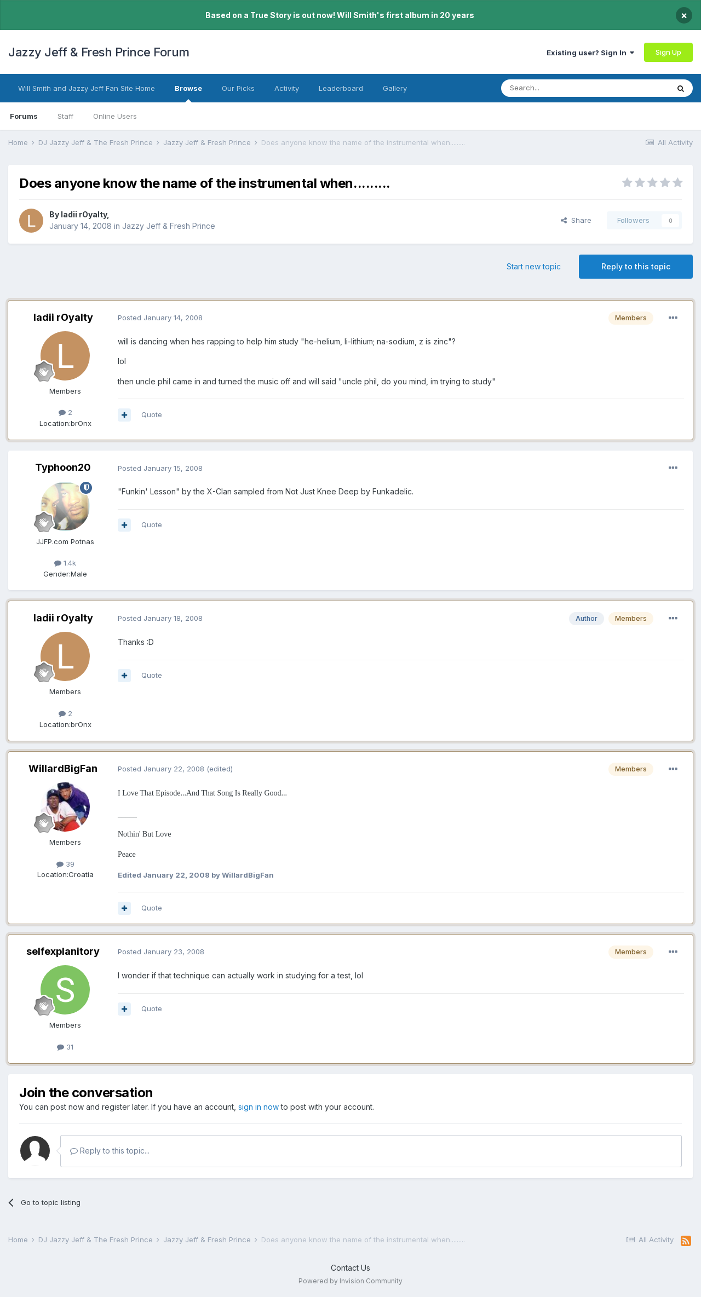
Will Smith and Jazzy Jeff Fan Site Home (86, 88)
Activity (286, 88)
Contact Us (350, 1267)
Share (576, 220)
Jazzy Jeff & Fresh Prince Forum (98, 52)
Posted (160, 317)
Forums (24, 116)
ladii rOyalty (84, 214)
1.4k (65, 562)
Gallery (395, 88)
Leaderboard (341, 88)
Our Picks (238, 88)
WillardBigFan (62, 768)
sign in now (258, 1106)
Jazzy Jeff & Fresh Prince (168, 225)
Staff (65, 116)
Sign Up (668, 52)
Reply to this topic (635, 266)
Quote (151, 414)
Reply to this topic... (110, 1150)
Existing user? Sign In (590, 52)
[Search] (557, 88)
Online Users (115, 116)
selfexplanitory (63, 951)
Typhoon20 (63, 467)
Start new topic (534, 266)
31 (65, 1046)
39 (65, 864)
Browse (188, 93)
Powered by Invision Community (350, 1281)
